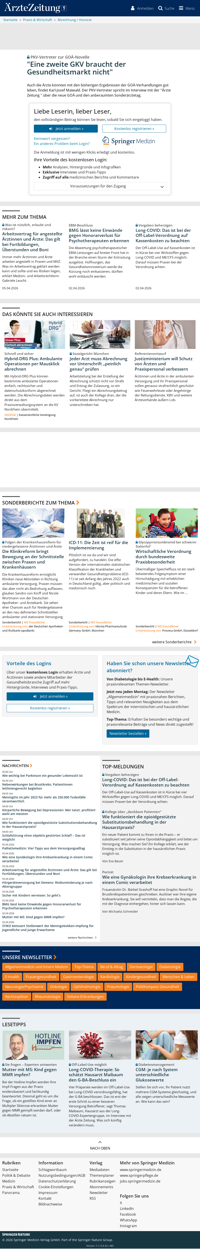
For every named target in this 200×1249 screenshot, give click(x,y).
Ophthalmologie (86, 987)
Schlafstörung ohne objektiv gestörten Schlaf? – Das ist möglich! (43, 838)
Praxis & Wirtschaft (18, 1187)
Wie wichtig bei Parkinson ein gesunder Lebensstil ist (42, 776)
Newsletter (99, 1193)
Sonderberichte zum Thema (38, 503)
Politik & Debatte (16, 1175)
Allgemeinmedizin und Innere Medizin (36, 967)
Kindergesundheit (141, 977)
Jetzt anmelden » (65, 128)
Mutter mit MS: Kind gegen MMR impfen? (33, 917)
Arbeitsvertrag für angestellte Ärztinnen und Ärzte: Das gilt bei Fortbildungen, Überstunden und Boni (32, 242)
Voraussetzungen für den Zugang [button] (116, 186)
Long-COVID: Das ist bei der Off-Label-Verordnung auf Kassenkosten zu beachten (163, 236)
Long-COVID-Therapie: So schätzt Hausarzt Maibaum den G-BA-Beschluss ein (96, 1075)
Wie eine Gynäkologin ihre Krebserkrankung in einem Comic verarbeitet (47, 859)
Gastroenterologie (78, 977)
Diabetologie (170, 967)
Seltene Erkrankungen (85, 996)
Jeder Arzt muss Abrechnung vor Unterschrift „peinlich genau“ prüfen (98, 364)
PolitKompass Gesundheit (157, 987)
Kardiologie (109, 977)
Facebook (128, 1214)
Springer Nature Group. (95, 1240)
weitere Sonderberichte (175, 642)
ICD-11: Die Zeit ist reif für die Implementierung (98, 545)
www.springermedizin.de (140, 1170)
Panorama (11, 1193)
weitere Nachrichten (83, 938)
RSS (93, 1198)
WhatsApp (128, 1220)
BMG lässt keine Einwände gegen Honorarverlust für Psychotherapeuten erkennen (99, 236)
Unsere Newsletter (27, 957)
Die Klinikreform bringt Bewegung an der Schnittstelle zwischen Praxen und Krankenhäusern (33, 559)
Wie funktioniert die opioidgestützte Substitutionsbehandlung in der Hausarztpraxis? (49, 825)
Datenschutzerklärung (57, 1181)
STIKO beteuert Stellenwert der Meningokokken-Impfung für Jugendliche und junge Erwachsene (48, 928)
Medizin (8, 1181)
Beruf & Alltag (111, 967)
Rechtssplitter (16, 996)
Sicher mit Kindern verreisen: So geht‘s (31, 896)
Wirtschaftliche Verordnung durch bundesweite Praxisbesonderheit (163, 557)
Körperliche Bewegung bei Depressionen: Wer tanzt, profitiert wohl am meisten (49, 812)
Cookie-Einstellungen (55, 1187)
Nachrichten (15, 765)
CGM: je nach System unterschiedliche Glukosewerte (157, 1075)
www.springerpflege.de (139, 1175)
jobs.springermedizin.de (140, 1181)
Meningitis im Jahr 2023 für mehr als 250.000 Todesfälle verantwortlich (44, 800)
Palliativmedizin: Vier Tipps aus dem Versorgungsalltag (43, 849)
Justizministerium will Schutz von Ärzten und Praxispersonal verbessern (163, 364)
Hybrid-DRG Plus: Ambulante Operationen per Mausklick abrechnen (33, 364)
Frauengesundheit (41, 977)
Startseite (10, 1170)
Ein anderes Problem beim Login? (62, 144)
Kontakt (45, 1198)
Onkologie (58, 987)
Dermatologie (141, 967)
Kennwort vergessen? (52, 139)
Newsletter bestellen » (128, 733)
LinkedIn (127, 1209)
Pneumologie (118, 987)
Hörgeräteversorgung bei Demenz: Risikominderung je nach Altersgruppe (47, 885)
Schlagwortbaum (52, 1170)
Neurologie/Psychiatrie (24, 987)
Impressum (48, 1193)
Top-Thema (84, 967)
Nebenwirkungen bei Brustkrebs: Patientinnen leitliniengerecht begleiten (37, 787)
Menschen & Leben (178, 977)
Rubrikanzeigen (102, 1181)
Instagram (128, 1226)
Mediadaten (100, 1170)
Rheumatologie (47, 996)
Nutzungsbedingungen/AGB (61, 1175)
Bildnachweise (50, 1204)
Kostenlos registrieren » (134, 128)
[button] (186, 8)
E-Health (12, 977)
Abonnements (101, 1187)
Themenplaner (102, 1175)
